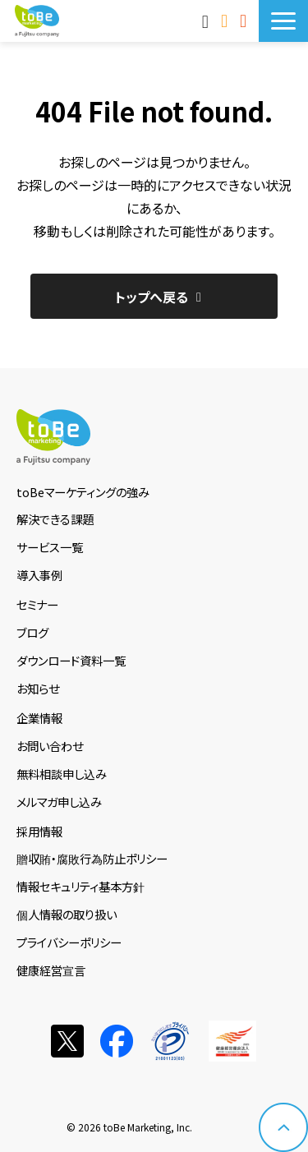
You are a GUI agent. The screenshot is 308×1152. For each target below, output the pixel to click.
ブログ (32, 632)
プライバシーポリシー (69, 942)
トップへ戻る (151, 296)
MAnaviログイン (207, 20)
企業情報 (39, 717)
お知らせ (37, 688)
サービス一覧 (49, 546)
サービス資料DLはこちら (245, 20)
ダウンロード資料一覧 (71, 660)
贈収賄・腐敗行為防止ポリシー (92, 858)
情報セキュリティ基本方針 (80, 886)
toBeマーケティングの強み (82, 491)
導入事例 (39, 574)
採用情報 (39, 831)
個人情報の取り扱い (66, 914)
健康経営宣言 (50, 970)
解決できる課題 (55, 519)
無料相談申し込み (61, 773)
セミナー (37, 604)
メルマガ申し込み (59, 801)
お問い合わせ (226, 20)
